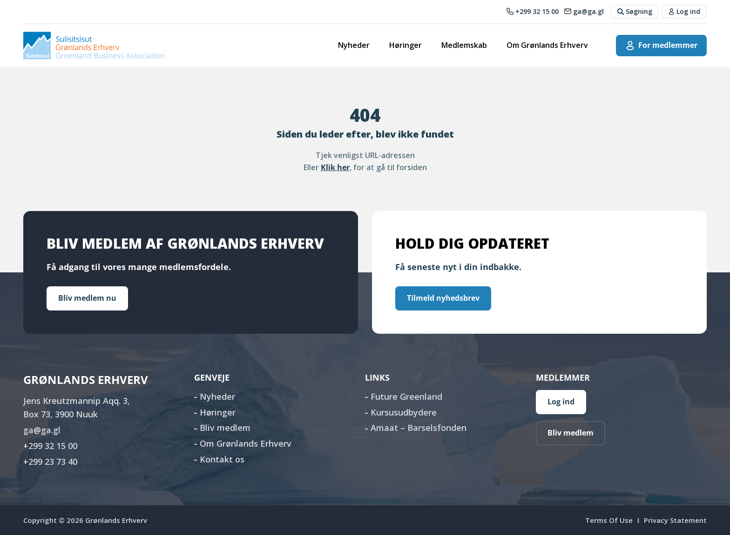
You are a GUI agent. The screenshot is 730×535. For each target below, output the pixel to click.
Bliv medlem (225, 427)
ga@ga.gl (42, 430)
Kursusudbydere (404, 412)
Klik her (335, 167)
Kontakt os (222, 459)
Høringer (405, 45)
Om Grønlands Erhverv (547, 45)
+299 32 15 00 (50, 445)
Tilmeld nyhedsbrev (443, 298)
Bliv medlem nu (87, 298)
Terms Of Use (609, 520)
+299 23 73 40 (50, 461)
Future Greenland (406, 396)
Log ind (561, 401)
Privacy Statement (675, 520)
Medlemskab (464, 45)
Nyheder (354, 45)
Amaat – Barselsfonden (418, 427)
